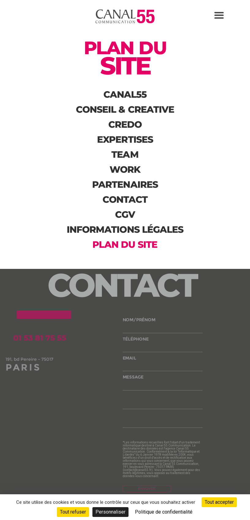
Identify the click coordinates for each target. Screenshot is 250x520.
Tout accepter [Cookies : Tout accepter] (219, 502)
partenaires (125, 184)
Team (124, 154)
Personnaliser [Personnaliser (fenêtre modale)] (110, 512)
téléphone (163, 345)
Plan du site (124, 244)
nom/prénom (163, 326)
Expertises (125, 139)
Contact (125, 199)
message (163, 383)
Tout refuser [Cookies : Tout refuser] (73, 512)
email (163, 364)
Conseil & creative (125, 109)
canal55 (125, 94)
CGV (125, 214)
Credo (125, 124)
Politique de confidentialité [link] (163, 512)
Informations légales (125, 229)
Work (125, 169)
